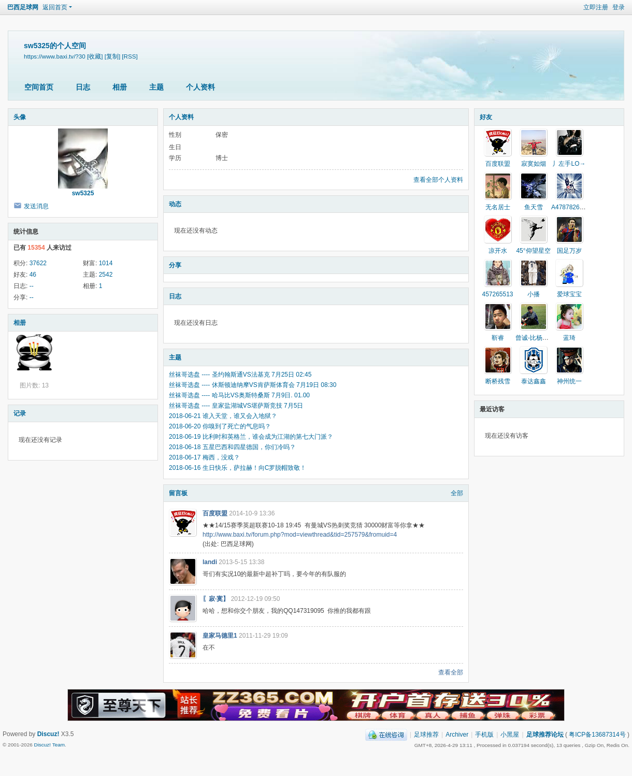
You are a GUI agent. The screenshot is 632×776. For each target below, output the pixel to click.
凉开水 (498, 250)
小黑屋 (509, 734)
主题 (156, 87)
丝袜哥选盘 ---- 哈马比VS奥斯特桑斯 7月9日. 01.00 (239, 395)
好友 (486, 117)
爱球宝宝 (569, 294)
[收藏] (95, 56)
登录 (618, 7)
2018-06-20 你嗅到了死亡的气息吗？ (220, 426)
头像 (19, 117)
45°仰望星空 (533, 250)
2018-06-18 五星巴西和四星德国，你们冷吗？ (232, 447)
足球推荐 (426, 734)
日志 (83, 87)
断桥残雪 (497, 381)
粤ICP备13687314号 (597, 734)
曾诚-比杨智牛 (535, 337)
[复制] (112, 56)
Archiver (457, 734)
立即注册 (595, 7)
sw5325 (83, 193)
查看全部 (450, 672)
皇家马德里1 (220, 635)
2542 (106, 274)
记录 (19, 413)
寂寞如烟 (533, 163)
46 (33, 274)
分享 (175, 265)
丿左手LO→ (568, 163)
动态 (175, 204)
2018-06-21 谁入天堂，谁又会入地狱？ (223, 416)
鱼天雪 (533, 207)
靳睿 (498, 337)
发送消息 (36, 206)
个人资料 (200, 87)
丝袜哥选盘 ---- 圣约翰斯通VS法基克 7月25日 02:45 (240, 374)
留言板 (178, 493)
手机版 (484, 734)
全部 (457, 493)
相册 (119, 87)
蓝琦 (569, 337)
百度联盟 (215, 513)
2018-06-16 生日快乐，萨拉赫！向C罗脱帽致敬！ (237, 467)
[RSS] (129, 56)
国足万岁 (569, 250)
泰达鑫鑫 (533, 381)
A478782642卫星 (575, 207)
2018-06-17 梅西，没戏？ (204, 457)
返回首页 (54, 7)
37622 (38, 263)
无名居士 (497, 207)
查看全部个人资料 (438, 179)
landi (210, 562)
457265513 (497, 294)
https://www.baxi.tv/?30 (54, 56)
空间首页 (38, 87)
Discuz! (48, 734)
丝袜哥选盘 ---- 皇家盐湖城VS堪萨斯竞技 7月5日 (236, 405)
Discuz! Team (49, 745)
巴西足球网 (22, 7)
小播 (533, 294)
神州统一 (569, 381)
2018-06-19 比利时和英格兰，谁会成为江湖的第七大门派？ (251, 436)
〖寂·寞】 (216, 598)
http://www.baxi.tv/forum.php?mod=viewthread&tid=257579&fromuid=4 (300, 534)
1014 (106, 263)
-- (32, 286)
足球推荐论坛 (545, 734)
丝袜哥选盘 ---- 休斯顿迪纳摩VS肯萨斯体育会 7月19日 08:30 (252, 385)
